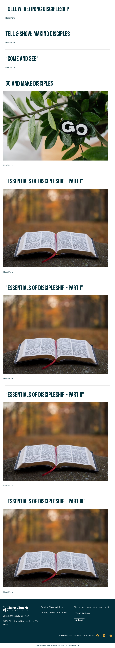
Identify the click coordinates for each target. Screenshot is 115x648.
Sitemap (78, 635)
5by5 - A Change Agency (70, 645)
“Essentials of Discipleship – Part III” (45, 501)
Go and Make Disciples (29, 83)
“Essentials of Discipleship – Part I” (44, 181)
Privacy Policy (65, 635)
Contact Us (89, 635)
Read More (10, 43)
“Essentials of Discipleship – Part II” (44, 395)
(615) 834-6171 (22, 615)
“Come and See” (21, 59)
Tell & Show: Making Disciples (37, 34)
